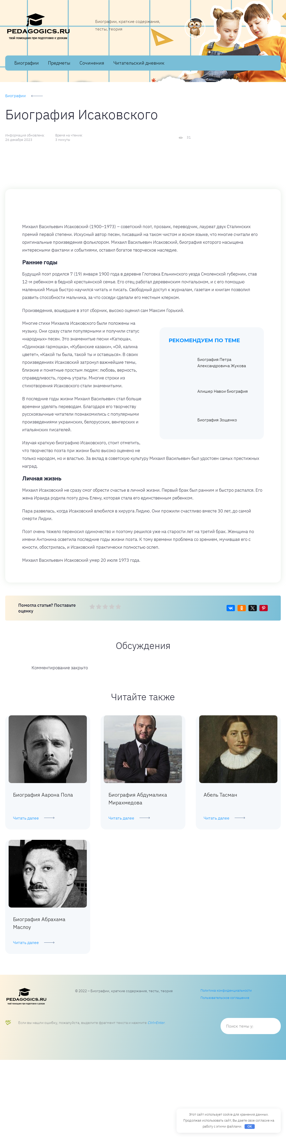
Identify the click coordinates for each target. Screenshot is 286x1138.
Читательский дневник (139, 63)
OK (249, 1126)
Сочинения (92, 63)
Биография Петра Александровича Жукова (208, 440)
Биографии (26, 63)
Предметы (59, 63)
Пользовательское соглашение (224, 1076)
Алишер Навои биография (209, 469)
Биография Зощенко (203, 497)
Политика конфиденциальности (226, 1068)
